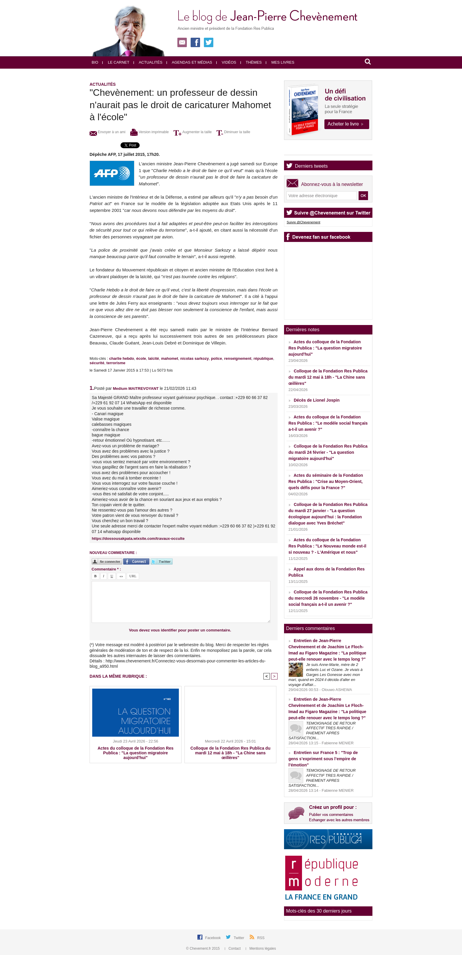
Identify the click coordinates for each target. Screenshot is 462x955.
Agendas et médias (189, 62)
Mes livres (280, 62)
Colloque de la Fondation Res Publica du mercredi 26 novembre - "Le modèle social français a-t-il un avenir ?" (327, 598)
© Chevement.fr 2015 (203, 948)
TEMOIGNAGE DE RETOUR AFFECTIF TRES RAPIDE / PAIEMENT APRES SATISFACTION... (322, 730)
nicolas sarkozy (194, 358)
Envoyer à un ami (108, 132)
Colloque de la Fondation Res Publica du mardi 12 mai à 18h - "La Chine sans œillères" (230, 753)
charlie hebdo (121, 358)
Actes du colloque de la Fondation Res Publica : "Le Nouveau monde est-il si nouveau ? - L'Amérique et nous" (327, 546)
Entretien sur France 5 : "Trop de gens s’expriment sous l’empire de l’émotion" (323, 758)
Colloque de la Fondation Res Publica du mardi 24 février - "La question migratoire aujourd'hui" (327, 452)
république (263, 358)
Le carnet (115, 62)
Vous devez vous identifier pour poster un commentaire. (180, 630)
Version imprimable (149, 132)
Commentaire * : (106, 569)
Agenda (303, 149)
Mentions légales (261, 948)
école (141, 358)
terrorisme (115, 363)
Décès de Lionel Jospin (317, 400)
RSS (261, 938)
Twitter (239, 938)
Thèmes (251, 62)
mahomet (169, 358)
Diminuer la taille (233, 132)
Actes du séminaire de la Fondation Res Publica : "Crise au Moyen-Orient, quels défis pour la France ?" (325, 481)
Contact (233, 948)
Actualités (147, 62)
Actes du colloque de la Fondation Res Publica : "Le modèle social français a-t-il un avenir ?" (328, 423)
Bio (95, 62)
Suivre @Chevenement (303, 222)
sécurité (97, 363)
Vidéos (226, 62)
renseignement (237, 358)
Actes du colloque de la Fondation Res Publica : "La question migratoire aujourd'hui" (135, 753)
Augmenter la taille (193, 132)
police (216, 358)
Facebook (213, 938)
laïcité (153, 358)
